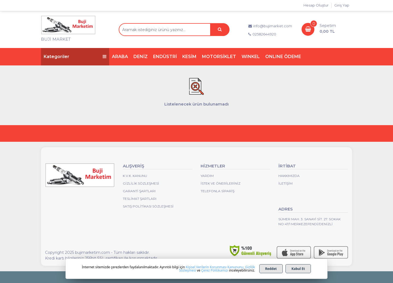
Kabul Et (298, 268)
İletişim (285, 183)
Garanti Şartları (139, 191)
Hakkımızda (289, 176)
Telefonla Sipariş (217, 191)
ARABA (120, 56)
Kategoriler (75, 56)
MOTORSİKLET (219, 56)
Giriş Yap (341, 5)
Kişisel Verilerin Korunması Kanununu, (215, 267)
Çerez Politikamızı (214, 270)
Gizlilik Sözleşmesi (141, 183)
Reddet (271, 268)
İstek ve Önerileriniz (220, 183)
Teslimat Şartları (139, 199)
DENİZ (140, 56)
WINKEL (251, 56)
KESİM (189, 56)
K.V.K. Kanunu (135, 176)
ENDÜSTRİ (165, 56)
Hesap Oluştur (316, 5)
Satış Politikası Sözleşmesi (148, 206)
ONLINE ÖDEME (283, 56)
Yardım (207, 176)
